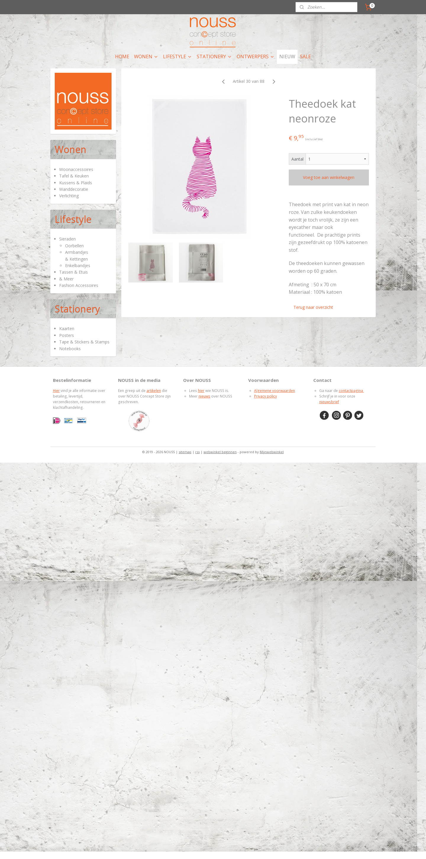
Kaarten (66, 328)
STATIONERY (214, 56)
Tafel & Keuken (74, 176)
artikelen (153, 390)
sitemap (185, 452)
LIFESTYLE (177, 56)
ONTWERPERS (256, 56)
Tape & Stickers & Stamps (84, 342)
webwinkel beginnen (220, 452)
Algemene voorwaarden (274, 390)
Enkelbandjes (77, 265)
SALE (305, 56)
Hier (56, 390)
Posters (66, 335)
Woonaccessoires (76, 169)
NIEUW (287, 56)
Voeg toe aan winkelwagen (328, 177)
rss (197, 452)
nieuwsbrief (329, 401)
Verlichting (69, 195)
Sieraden (67, 239)
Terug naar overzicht (313, 307)
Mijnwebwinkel (272, 452)
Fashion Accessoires (78, 285)
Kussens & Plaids (75, 182)
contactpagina (351, 390)
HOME (122, 56)
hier (201, 390)
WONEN (146, 56)
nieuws (204, 396)
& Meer (66, 279)
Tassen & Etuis (73, 272)
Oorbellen (74, 245)
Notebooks (70, 348)
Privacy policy (265, 396)
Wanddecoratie (73, 189)
